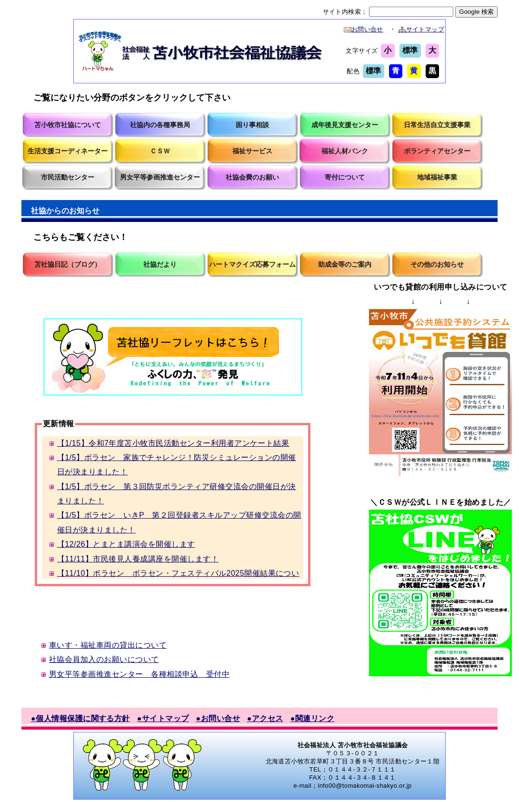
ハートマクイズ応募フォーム (252, 264)
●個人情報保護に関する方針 (80, 718)
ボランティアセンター (437, 151)
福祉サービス (252, 151)
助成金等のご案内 (344, 264)
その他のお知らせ (437, 264)
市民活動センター (67, 177)
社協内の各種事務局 (160, 125)
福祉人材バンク (344, 151)
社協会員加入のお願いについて (104, 659)
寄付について (345, 177)
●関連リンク (312, 718)
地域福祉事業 (437, 177)
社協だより (160, 264)
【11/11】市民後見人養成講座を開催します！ (138, 559)
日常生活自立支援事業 (437, 125)
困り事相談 (252, 125)
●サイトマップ (163, 718)
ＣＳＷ (160, 151)
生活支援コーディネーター (68, 151)
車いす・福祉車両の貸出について (108, 645)
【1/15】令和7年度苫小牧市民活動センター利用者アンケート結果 (173, 443)
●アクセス (265, 718)
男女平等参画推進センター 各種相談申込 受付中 (139, 674)
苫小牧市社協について (67, 125)
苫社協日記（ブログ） (67, 264)
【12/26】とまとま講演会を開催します (126, 544)
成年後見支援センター (344, 125)
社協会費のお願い (252, 177)
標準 (410, 50)
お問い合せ (363, 29)
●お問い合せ (218, 718)
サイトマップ (421, 29)
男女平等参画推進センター (160, 177)
